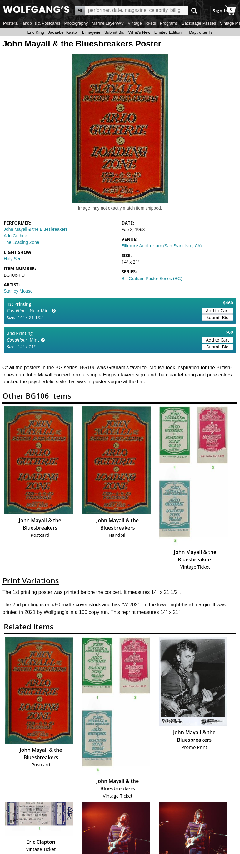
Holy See (13, 258)
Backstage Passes (199, 23)
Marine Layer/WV (108, 23)
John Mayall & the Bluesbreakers (36, 229)
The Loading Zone (21, 242)
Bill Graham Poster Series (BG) (152, 278)
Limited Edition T (169, 32)
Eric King (35, 32)
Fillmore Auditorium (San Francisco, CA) (162, 246)
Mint (34, 340)
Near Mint (40, 310)
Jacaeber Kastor (63, 32)
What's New (139, 32)
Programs (169, 23)
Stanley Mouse (18, 291)
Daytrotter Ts (200, 32)
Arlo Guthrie (15, 235)
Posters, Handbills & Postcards (31, 23)
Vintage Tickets (142, 23)
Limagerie (91, 32)
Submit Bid (114, 32)
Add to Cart (217, 310)
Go (194, 10)
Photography (76, 23)
